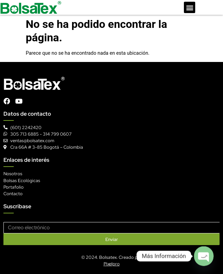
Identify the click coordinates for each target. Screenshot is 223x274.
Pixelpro (112, 264)
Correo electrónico (23, 219)
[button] (189, 7)
